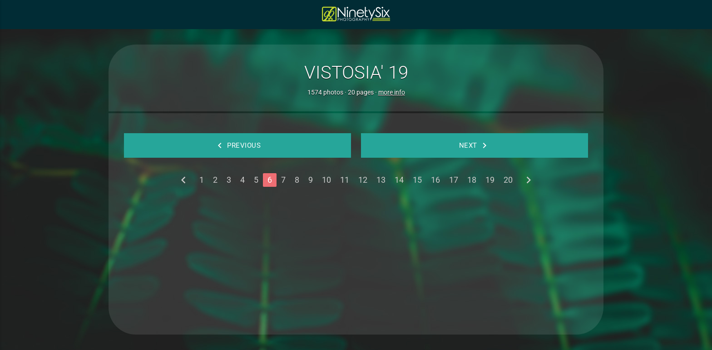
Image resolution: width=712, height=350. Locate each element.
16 (435, 180)
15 (417, 180)
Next (474, 145)
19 (489, 180)
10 (326, 180)
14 (399, 180)
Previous (237, 145)
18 (471, 180)
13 (381, 180)
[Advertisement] (356, 257)
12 (362, 180)
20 (508, 180)
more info (391, 92)
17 (453, 180)
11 (344, 180)
